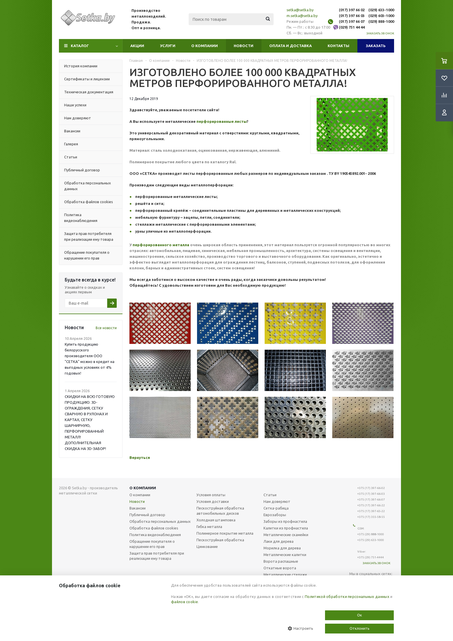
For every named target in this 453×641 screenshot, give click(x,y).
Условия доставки (212, 501)
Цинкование (207, 546)
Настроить (300, 628)
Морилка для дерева (282, 548)
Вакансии (137, 508)
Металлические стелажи (285, 575)
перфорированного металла (161, 245)
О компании (204, 46)
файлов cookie (184, 602)
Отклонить (360, 628)
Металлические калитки (284, 555)
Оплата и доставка (290, 46)
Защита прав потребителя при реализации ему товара (156, 555)
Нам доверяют (276, 501)
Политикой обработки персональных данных (347, 596)
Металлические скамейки (285, 535)
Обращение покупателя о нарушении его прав (152, 544)
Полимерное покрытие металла (224, 533)
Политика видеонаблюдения (155, 535)
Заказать (376, 46)
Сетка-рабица (276, 508)
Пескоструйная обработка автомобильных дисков (220, 510)
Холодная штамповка (215, 520)
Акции (137, 46)
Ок (359, 615)
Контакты (338, 46)
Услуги (167, 46)
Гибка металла (209, 527)
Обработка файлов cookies (153, 528)
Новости (243, 46)
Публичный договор (147, 515)
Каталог (80, 46)
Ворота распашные (280, 561)
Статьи (269, 495)
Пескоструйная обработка (220, 540)
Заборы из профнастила (285, 521)
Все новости (106, 328)
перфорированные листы (221, 121)
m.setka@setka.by (302, 16)
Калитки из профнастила (285, 528)
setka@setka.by (300, 10)
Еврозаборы (274, 515)
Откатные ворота (279, 568)
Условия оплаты (210, 495)
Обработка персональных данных (160, 521)
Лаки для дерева (278, 541)
